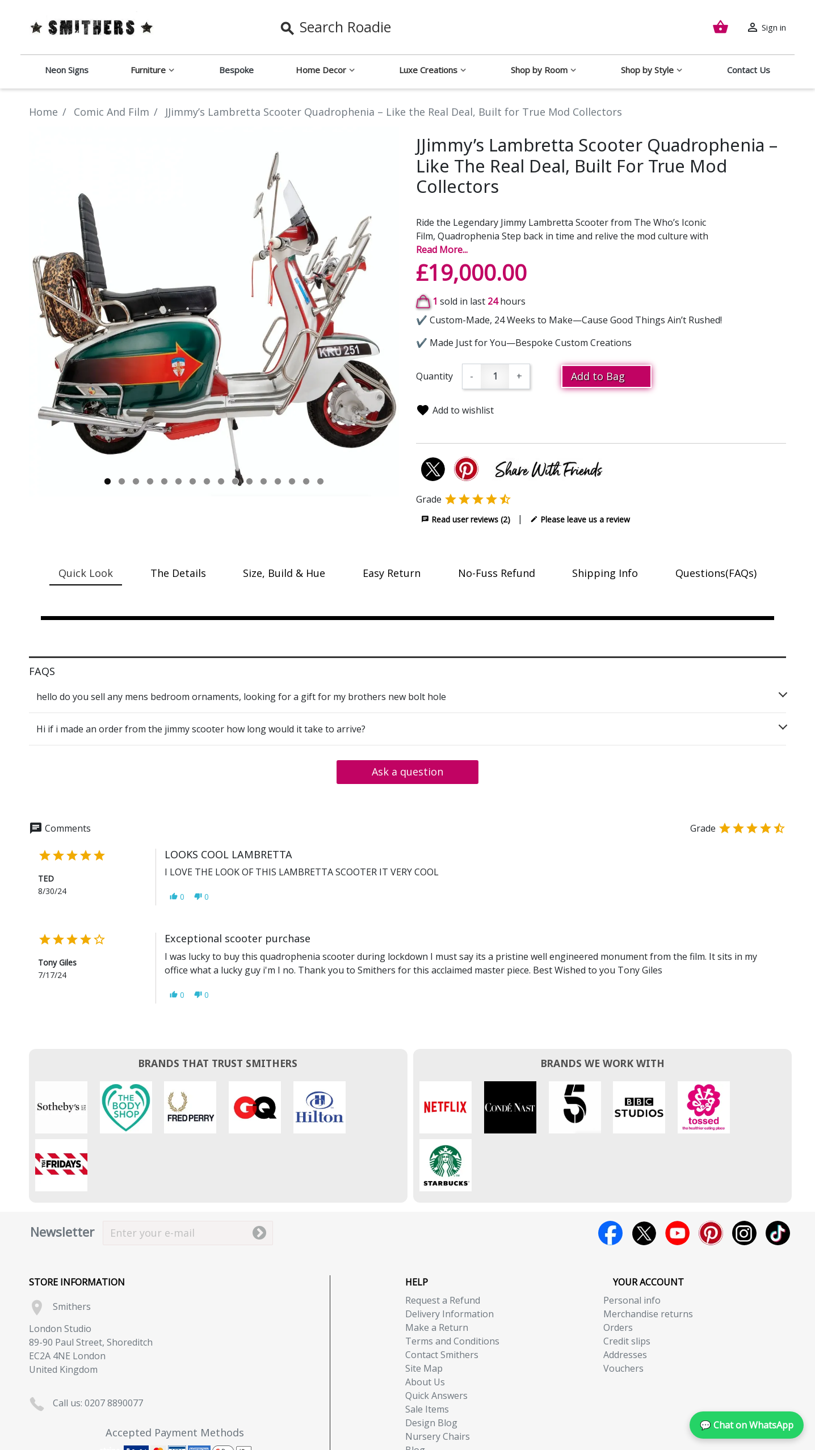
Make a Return (436, 1269)
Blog (415, 1392)
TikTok (778, 1175)
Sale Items (427, 1351)
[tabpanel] (214, 311)
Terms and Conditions (452, 1283)
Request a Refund (442, 1242)
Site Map (424, 1310)
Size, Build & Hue (284, 573)
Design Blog (431, 1365)
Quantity (434, 376)
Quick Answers (436, 1337)
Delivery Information (449, 1256)
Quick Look (85, 573)
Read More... (442, 249)
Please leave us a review (580, 519)
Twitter (644, 1175)
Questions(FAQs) (716, 573)
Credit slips (626, 1283)
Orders (618, 1269)
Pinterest (711, 1175)
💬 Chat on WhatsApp (746, 1425)
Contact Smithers (441, 1297)
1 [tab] (107, 481)
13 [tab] (278, 481)
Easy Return (392, 573)
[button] (177, 896)
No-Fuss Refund (496, 573)
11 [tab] (249, 481)
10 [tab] (235, 481)
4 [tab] (150, 481)
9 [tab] (221, 481)
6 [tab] (178, 481)
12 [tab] (263, 481)
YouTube (677, 1175)
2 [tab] (121, 481)
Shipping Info (605, 573)
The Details (178, 573)
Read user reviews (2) (465, 519)
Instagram (744, 1175)
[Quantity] (495, 376)
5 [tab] (164, 481)
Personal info (632, 1242)
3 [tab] (136, 481)
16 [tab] (320, 481)
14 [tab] (292, 481)
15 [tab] (306, 481)
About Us (425, 1324)
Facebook (610, 1175)
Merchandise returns (648, 1256)
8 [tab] (207, 481)
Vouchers (623, 1310)
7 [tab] (192, 481)
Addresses (625, 1297)
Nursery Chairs (437, 1378)
